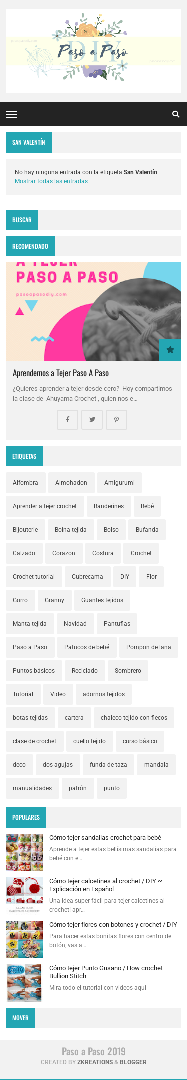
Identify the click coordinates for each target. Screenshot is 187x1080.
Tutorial (23, 694)
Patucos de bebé (86, 647)
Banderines (109, 506)
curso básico (140, 741)
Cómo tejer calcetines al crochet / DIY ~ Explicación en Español (105, 885)
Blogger (133, 1062)
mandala (156, 765)
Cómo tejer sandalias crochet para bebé (105, 838)
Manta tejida (30, 624)
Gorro (20, 600)
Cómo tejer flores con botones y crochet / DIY (113, 924)
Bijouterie (25, 530)
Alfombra (25, 483)
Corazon (63, 553)
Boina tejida (71, 530)
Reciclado (85, 671)
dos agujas (58, 765)
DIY (124, 577)
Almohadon (71, 483)
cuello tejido (89, 741)
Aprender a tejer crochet (45, 506)
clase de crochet (34, 741)
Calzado (24, 553)
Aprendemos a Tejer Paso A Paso (61, 372)
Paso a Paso (30, 647)
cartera (74, 718)
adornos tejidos (104, 694)
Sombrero (128, 671)
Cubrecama (87, 577)
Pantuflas (117, 624)
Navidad (75, 624)
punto (112, 788)
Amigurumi (119, 483)
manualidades (32, 788)
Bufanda (147, 530)
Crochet (141, 553)
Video (58, 694)
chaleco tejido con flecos (134, 718)
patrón (78, 788)
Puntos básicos (34, 671)
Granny (54, 600)
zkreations (95, 1062)
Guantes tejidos (102, 600)
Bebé (147, 506)
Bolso (111, 530)
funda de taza (108, 765)
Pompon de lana (148, 647)
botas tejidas (30, 718)
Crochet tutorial (34, 577)
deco (19, 765)
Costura (103, 553)
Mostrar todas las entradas (51, 181)
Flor (151, 577)
